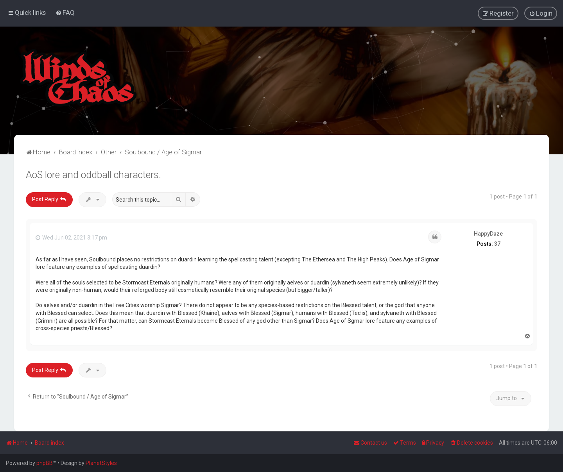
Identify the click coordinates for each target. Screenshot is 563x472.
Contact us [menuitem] (370, 443)
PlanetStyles (101, 463)
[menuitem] (65, 12)
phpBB (44, 463)
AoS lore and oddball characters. (93, 174)
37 (497, 243)
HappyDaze (488, 233)
